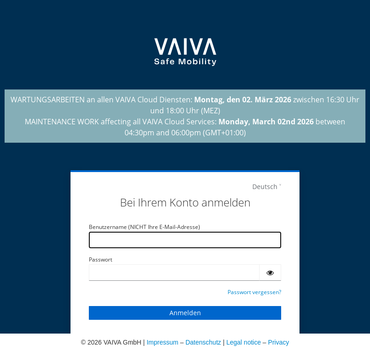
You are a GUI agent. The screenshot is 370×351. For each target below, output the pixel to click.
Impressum (162, 342)
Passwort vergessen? (254, 292)
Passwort (100, 259)
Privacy (278, 342)
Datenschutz (203, 342)
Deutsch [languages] (265, 186)
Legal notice (243, 342)
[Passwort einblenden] (270, 272)
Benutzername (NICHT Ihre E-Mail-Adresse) (144, 227)
